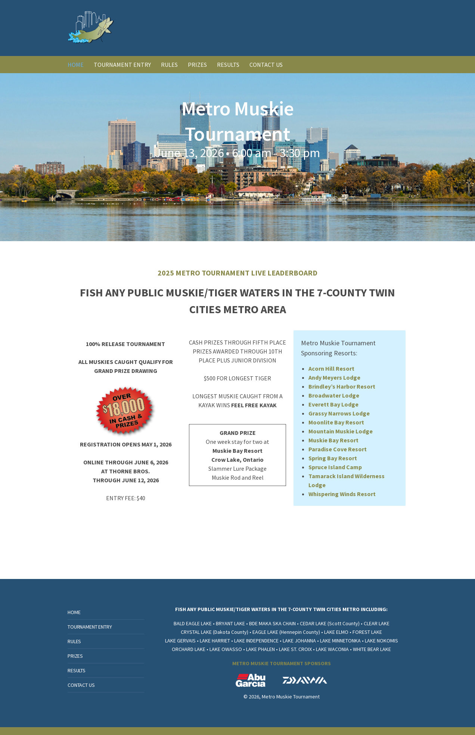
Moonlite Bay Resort (336, 422)
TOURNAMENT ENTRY (122, 64)
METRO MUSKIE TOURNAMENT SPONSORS (281, 663)
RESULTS (228, 64)
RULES (169, 64)
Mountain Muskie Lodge (340, 431)
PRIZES (197, 64)
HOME (76, 64)
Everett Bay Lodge (333, 404)
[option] (237, 157)
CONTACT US (266, 64)
